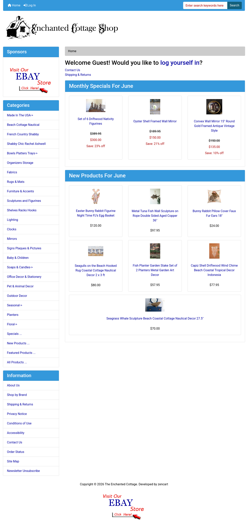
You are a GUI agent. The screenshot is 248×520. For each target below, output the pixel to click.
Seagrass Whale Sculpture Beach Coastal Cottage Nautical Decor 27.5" (154, 318)
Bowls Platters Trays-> (22, 153)
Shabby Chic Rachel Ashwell (26, 144)
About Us (13, 385)
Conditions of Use (19, 423)
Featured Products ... (21, 353)
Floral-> (12, 324)
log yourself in (179, 62)
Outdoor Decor (17, 296)
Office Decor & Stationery (24, 277)
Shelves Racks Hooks (21, 210)
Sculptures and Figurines (24, 201)
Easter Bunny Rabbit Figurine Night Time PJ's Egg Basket (95, 213)
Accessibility (15, 433)
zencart (163, 484)
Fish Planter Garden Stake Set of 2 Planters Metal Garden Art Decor (155, 270)
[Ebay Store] (31, 77)
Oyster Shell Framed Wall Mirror (155, 121)
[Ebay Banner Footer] (124, 503)
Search (234, 5)
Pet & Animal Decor (20, 286)
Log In (29, 5)
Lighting (12, 220)
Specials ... (14, 334)
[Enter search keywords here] (205, 5)
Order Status (15, 452)
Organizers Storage (20, 163)
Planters (12, 315)
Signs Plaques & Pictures (24, 248)
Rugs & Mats (15, 182)
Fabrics (12, 172)
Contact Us (14, 442)
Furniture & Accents (20, 191)
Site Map (13, 461)
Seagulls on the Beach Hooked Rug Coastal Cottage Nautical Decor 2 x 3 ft (96, 270)
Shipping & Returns (20, 404)
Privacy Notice (17, 414)
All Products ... (17, 362)
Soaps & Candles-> (20, 267)
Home (14, 5)
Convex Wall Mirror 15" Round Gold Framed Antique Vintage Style (214, 125)
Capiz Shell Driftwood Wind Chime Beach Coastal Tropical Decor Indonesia (214, 270)
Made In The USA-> (20, 115)
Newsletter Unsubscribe (23, 471)
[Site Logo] (124, 27)
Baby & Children (18, 258)
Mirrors (12, 239)
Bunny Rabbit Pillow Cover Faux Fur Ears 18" (214, 213)
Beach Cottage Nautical (23, 125)
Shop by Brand (17, 395)
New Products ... (18, 343)
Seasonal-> (14, 305)
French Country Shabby (23, 134)
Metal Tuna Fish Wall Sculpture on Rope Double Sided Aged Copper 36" (155, 215)
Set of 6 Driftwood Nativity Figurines (96, 121)
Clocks (11, 229)
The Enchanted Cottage (121, 484)
